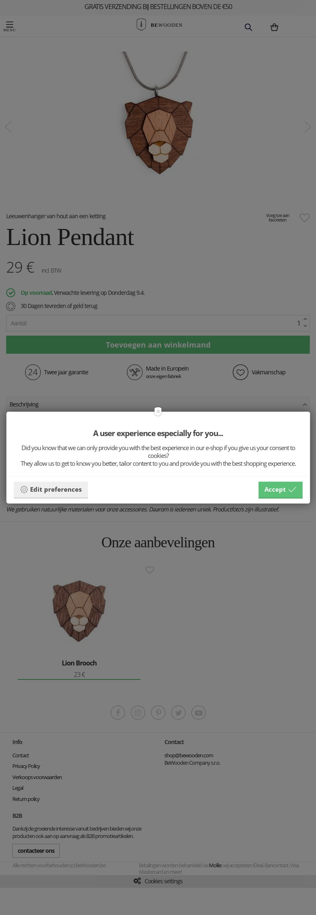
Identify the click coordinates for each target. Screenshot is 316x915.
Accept (280, 489)
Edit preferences (51, 489)
